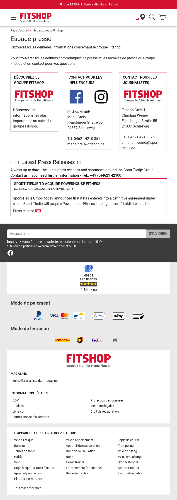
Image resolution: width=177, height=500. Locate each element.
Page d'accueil (19, 30)
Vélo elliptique (23, 440)
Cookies (18, 406)
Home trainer (75, 462)
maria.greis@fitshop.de (85, 144)
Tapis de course (129, 440)
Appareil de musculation (83, 446)
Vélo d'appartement (79, 440)
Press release (27, 211)
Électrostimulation (130, 473)
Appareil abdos (128, 468)
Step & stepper (128, 462)
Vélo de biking (127, 451)
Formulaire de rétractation (30, 417)
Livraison (18, 411)
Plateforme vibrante (28, 479)
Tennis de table (24, 451)
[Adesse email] (76, 233)
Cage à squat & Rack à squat (34, 468)
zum (35, 381)
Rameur (19, 446)
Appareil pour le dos (28, 473)
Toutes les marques (27, 488)
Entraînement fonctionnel (84, 468)
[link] (10, 254)
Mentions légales (102, 406)
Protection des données (107, 400)
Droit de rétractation (104, 411)
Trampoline (125, 446)
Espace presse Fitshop (48, 30)
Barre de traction (78, 473)
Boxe (69, 457)
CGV (15, 400)
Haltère (19, 457)
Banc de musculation (80, 451)
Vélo (17, 462)
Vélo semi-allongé (130, 457)
